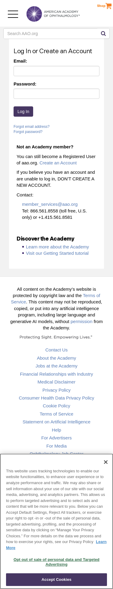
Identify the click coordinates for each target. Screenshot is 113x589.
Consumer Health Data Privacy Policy (56, 397)
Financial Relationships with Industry (56, 374)
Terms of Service (57, 413)
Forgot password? (28, 132)
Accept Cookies (56, 579)
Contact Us (56, 349)
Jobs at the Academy (56, 365)
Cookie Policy (56, 405)
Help (56, 429)
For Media (56, 445)
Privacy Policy (56, 390)
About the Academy (56, 358)
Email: (20, 60)
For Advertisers (56, 437)
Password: (25, 83)
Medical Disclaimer (57, 381)
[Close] (105, 462)
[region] (56, 521)
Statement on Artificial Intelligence (56, 421)
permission (82, 321)
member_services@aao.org (49, 204)
